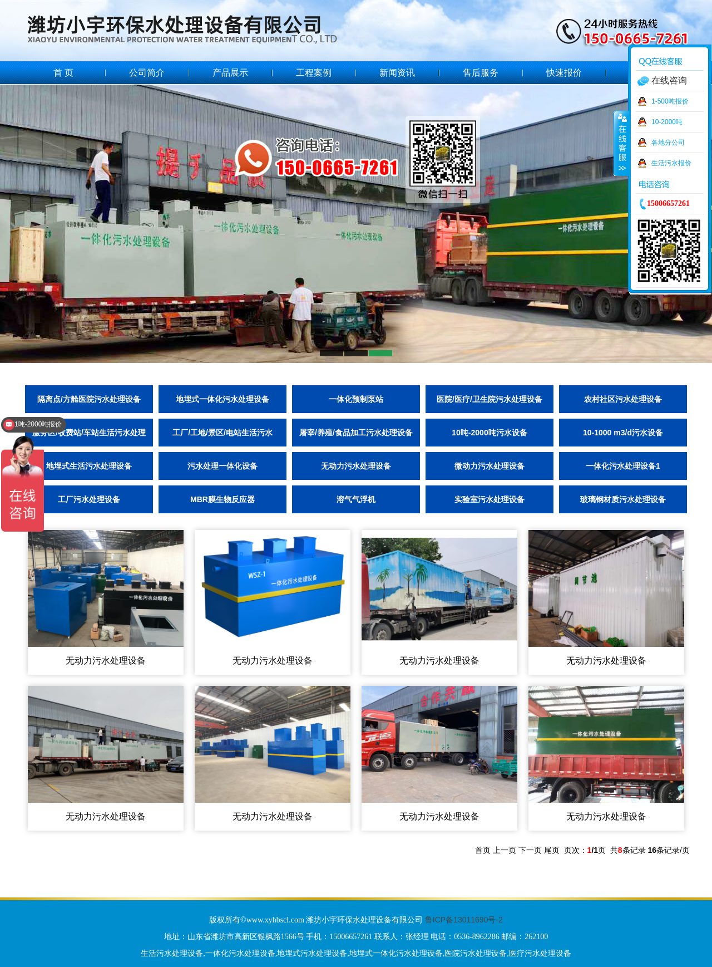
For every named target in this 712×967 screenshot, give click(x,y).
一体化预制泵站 (356, 399)
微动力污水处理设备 (489, 466)
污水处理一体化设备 (222, 466)
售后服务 (480, 72)
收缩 (621, 143)
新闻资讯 (397, 72)
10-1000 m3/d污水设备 (623, 432)
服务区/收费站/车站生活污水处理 (89, 432)
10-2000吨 (667, 122)
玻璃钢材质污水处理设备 (623, 499)
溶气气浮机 (356, 499)
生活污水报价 (671, 163)
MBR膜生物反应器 (222, 499)
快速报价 (564, 72)
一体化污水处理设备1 (623, 466)
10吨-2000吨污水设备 (489, 432)
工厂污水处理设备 (89, 499)
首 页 (63, 72)
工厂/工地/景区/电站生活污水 (222, 432)
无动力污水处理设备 (356, 466)
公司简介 (147, 72)
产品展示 (230, 72)
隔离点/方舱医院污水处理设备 (89, 399)
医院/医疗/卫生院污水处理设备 (489, 399)
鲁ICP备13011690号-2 (464, 919)
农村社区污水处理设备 (623, 399)
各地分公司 (668, 142)
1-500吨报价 (670, 101)
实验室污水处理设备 (489, 499)
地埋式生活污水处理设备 (89, 466)
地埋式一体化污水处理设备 (222, 399)
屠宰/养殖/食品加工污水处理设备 (356, 432)
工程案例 (314, 72)
